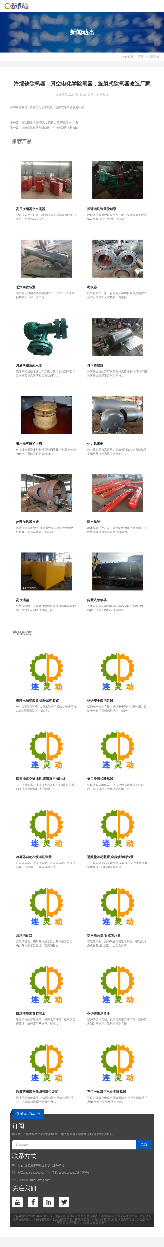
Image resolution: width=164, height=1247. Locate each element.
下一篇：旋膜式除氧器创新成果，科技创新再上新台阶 (44, 127)
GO (144, 1146)
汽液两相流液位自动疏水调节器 (117, 1217)
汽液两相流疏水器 (44, 1221)
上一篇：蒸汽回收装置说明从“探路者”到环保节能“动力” (44, 122)
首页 (140, 56)
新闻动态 (155, 56)
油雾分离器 (65, 1221)
